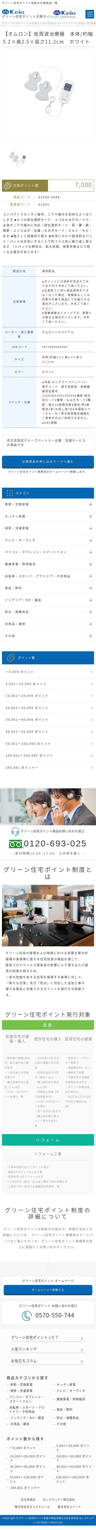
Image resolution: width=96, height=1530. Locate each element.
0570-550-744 (48, 1319)
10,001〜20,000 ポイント (27, 698)
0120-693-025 (48, 846)
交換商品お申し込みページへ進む (48, 461)
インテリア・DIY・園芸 (23, 601)
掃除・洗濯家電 (17, 529)
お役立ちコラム (25, 1364)
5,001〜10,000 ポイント (26, 686)
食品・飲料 (13, 589)
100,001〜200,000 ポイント (29, 758)
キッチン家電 (15, 516)
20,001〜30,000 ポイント (27, 710)
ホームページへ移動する (48, 1293)
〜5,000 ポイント (20, 673)
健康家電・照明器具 (20, 565)
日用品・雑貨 (15, 625)
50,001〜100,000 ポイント (28, 746)
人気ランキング (25, 1352)
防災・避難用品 (17, 613)
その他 (10, 637)
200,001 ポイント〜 (22, 770)
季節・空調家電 (17, 504)
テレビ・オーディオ (20, 541)
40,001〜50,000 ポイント (27, 734)
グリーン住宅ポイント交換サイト (27, 14)
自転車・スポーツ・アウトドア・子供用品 (37, 577)
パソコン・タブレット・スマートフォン (36, 553)
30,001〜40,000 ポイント (27, 722)
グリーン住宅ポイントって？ (36, 1341)
